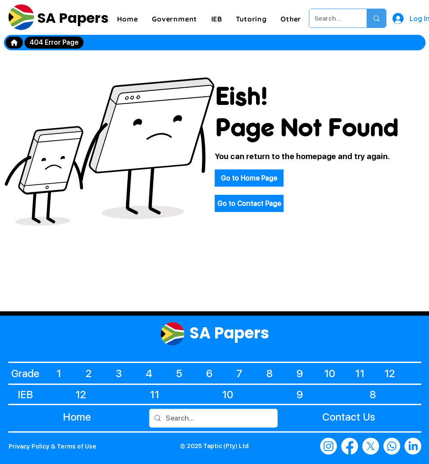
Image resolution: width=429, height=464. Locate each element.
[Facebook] (349, 446)
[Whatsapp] (391, 446)
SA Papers (71, 18)
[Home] (14, 43)
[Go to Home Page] (249, 178)
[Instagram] (328, 446)
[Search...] (332, 18)
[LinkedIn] (412, 446)
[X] (370, 446)
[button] (174, 19)
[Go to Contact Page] (249, 203)
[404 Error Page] (54, 43)
